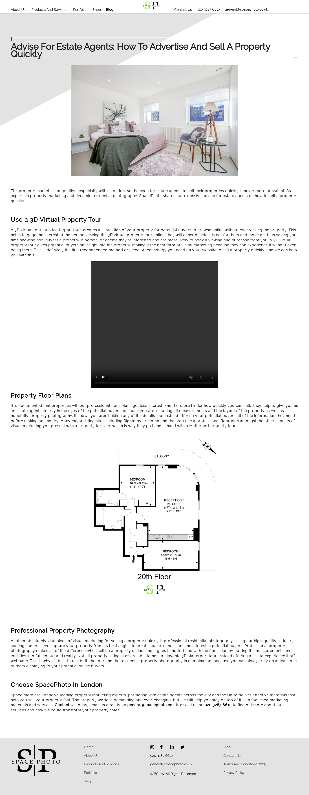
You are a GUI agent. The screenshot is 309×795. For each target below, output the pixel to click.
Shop (97, 10)
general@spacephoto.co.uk (152, 705)
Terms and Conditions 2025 (244, 764)
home (89, 747)
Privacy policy (234, 773)
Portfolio (80, 10)
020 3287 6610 (218, 705)
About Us (18, 10)
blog (109, 10)
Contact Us (183, 10)
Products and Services (49, 10)
